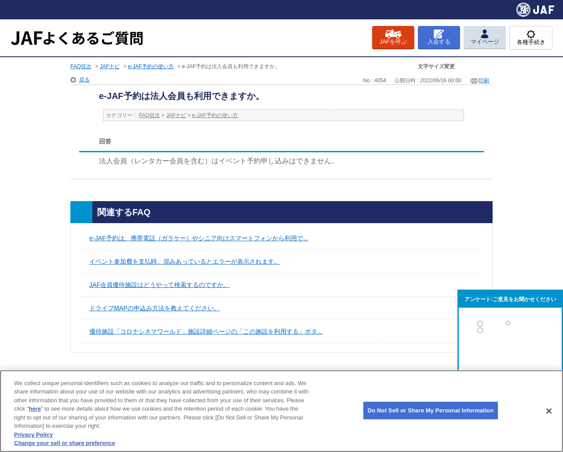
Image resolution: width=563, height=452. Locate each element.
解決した (510, 325)
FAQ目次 (80, 66)
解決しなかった (510, 354)
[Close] (549, 411)
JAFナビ (110, 66)
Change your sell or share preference (64, 443)
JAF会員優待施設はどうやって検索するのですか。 (159, 284)
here (35, 408)
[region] (281, 411)
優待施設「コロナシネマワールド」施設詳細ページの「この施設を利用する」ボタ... (205, 331)
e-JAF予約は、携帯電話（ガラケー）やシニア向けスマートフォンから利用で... (198, 238)
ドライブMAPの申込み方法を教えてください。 (154, 308)
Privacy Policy (33, 434)
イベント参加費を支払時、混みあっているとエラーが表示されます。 (184, 261)
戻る (84, 80)
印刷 (484, 80)
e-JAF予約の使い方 (151, 66)
